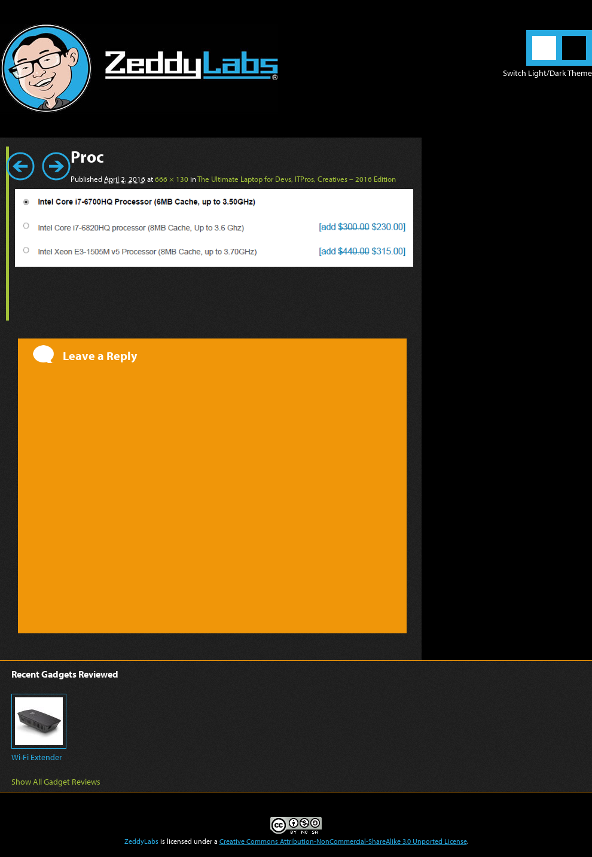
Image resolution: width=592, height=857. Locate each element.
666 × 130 (171, 179)
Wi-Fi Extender (36, 757)
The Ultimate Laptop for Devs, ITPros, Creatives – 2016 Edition (296, 179)
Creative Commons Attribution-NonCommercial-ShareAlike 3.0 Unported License (343, 841)
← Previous (20, 166)
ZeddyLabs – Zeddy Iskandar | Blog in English (139, 69)
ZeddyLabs (141, 841)
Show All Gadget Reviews (55, 781)
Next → (56, 166)
